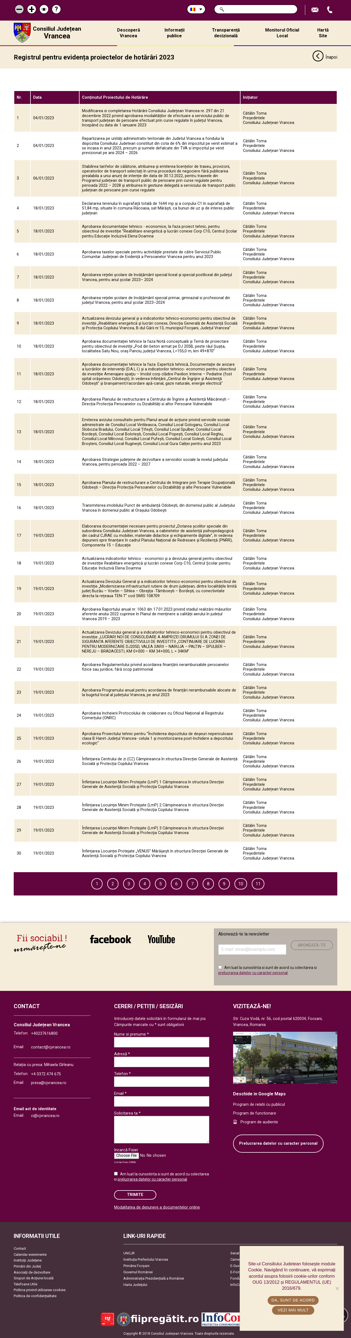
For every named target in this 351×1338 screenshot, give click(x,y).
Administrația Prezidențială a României (153, 1278)
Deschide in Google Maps (259, 1093)
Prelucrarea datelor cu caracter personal (278, 1143)
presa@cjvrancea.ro (48, 1082)
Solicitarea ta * (127, 1112)
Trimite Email (316, 10)
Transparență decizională (226, 32)
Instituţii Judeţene (28, 1260)
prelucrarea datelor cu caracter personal (253, 972)
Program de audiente (259, 1121)
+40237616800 (44, 1033)
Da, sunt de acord (293, 1300)
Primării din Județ (27, 1266)
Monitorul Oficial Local (282, 32)
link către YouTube (161, 938)
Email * (120, 1092)
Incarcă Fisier (126, 1149)
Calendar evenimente (30, 1254)
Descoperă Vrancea (128, 32)
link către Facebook (110, 938)
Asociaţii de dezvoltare (32, 1272)
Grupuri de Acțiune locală (33, 1278)
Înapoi (324, 57)
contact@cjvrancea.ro (50, 1047)
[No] (337, 1288)
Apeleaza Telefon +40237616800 (330, 10)
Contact (20, 1248)
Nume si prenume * (131, 1033)
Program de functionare (254, 1113)
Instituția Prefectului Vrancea (145, 1259)
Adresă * (122, 1053)
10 (240, 883)
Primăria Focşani (136, 1265)
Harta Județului (135, 1284)
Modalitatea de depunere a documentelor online (157, 1206)
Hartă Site (323, 32)
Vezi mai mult (293, 1310)
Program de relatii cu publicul (259, 1104)
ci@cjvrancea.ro (45, 1115)
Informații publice (175, 32)
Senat (234, 1253)
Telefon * (122, 1073)
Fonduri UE (239, 1278)
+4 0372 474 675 (46, 1073)
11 (258, 883)
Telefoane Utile (25, 1284)
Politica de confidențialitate (35, 1296)
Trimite (135, 1194)
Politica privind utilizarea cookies (40, 1290)
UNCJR (129, 1253)
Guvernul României (138, 1272)
